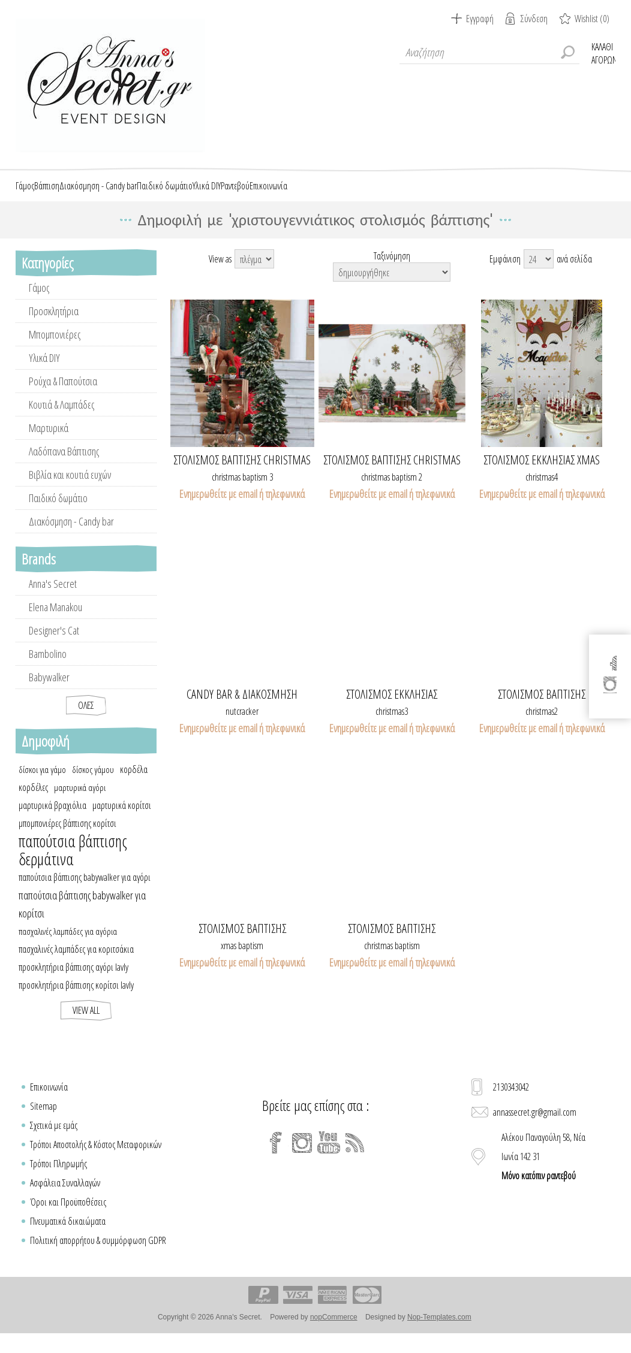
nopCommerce (333, 1331)
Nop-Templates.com (439, 1331)
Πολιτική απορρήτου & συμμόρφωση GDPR (98, 1254)
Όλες (86, 719)
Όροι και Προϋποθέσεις (68, 1215)
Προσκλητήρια (54, 325)
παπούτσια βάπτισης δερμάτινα (73, 864)
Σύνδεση (534, 18)
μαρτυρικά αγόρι (80, 801)
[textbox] (489, 52)
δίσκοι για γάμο (42, 783)
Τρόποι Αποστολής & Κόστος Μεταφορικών (95, 1158)
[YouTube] (328, 1156)
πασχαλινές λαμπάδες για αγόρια (68, 945)
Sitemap (43, 1120)
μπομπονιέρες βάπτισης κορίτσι (67, 837)
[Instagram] (302, 1156)
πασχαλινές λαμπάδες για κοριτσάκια (76, 963)
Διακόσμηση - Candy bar (71, 535)
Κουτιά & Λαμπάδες (61, 418)
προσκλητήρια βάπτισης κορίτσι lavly (76, 998)
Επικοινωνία (49, 1100)
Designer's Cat (54, 644)
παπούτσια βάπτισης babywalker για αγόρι (85, 891)
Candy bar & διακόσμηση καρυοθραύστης (242, 708)
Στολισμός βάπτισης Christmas (242, 474)
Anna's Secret (53, 597)
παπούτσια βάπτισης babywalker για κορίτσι (82, 918)
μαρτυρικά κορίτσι (121, 819)
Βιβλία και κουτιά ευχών (70, 488)
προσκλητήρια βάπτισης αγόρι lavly (73, 980)
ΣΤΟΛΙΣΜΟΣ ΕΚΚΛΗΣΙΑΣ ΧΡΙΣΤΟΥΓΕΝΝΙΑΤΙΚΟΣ (391, 708)
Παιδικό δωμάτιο (58, 512)
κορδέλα (134, 783)
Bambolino (48, 667)
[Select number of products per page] (539, 272)
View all (86, 1024)
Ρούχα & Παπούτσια (63, 395)
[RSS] (355, 1156)
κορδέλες (33, 801)
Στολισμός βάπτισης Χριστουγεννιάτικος (541, 708)
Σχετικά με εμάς (53, 1139)
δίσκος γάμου (93, 783)
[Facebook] (276, 1156)
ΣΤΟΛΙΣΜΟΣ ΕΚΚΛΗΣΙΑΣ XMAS (541, 474)
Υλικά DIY (44, 371)
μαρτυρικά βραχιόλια (52, 819)
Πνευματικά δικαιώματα (68, 1235)
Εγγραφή (480, 18)
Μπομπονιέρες (54, 348)
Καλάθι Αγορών (603, 52)
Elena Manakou (55, 621)
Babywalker (49, 691)
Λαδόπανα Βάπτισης (64, 465)
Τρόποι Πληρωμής (58, 1177)
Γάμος (39, 301)
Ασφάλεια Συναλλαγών (65, 1196)
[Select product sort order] (391, 285)
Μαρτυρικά (48, 441)
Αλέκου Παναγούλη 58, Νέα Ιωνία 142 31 (543, 1170)
